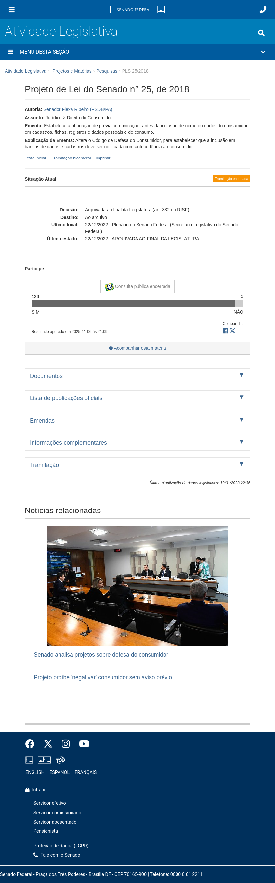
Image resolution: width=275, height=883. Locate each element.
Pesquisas (106, 71)
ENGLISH (35, 772)
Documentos (46, 376)
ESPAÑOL (59, 772)
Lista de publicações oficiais (66, 398)
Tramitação (44, 465)
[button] (137, 52)
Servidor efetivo (49, 803)
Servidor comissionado (57, 812)
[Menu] (11, 10)
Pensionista (45, 831)
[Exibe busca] (261, 33)
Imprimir (103, 158)
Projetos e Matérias (72, 71)
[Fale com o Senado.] (263, 10)
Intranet (36, 790)
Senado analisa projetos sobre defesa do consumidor (101, 654)
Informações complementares (68, 442)
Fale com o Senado (56, 855)
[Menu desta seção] (10, 52)
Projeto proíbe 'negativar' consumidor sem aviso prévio (103, 677)
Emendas (42, 420)
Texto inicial (36, 158)
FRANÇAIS (86, 772)
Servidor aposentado (54, 822)
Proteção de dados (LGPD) (61, 846)
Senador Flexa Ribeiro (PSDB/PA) (78, 109)
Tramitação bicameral (71, 158)
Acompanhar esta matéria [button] (137, 348)
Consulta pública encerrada (137, 287)
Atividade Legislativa (61, 31)
